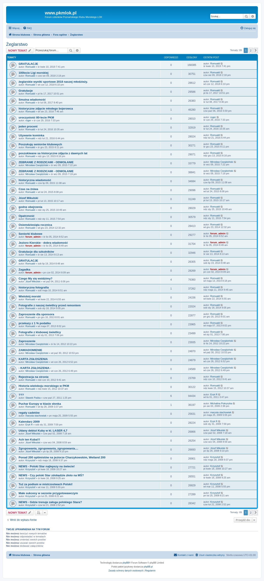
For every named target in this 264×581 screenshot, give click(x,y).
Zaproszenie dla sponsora (36, 314)
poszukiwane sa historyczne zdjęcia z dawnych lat (53, 153)
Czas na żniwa (28, 189)
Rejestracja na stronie (34, 377)
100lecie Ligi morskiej (33, 72)
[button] (256, 50)
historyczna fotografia (34, 287)
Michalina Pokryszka (221, 403)
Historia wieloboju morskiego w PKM (44, 385)
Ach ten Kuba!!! (29, 439)
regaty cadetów (29, 412)
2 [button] (251, 50)
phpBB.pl (148, 567)
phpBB (125, 563)
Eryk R (213, 394)
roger (28, 120)
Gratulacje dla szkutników (36, 251)
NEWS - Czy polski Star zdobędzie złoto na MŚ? (51, 475)
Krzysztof (30, 460)
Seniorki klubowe (30, 233)
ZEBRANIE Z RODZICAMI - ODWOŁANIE (46, 162)
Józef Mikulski (28, 198)
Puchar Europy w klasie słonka (40, 403)
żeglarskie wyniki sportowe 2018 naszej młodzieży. (53, 81)
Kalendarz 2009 (29, 421)
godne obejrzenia (30, 207)
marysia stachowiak (35, 415)
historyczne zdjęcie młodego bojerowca (46, 108)
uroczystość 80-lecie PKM (36, 117)
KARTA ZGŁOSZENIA (33, 359)
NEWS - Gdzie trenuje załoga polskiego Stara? (50, 502)
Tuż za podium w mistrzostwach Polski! (46, 484)
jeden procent (28, 126)
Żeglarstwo (17, 44)
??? (21, 394)
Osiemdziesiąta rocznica (35, 224)
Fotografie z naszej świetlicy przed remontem (50, 305)
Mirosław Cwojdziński (36, 165)
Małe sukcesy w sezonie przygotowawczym (48, 493)
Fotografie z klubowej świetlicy (40, 332)
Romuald (30, 66)
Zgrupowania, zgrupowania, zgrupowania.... (48, 448)
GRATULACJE (28, 63)
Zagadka (24, 269)
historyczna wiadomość (35, 180)
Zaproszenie (27, 341)
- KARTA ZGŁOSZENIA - (35, 368)
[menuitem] (27, 28)
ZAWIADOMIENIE (30, 350)
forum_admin (33, 236)
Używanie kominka (31, 135)
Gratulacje (26, 90)
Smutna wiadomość (32, 99)
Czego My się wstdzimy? (35, 278)
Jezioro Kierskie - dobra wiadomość (43, 242)
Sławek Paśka (32, 397)
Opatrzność (27, 216)
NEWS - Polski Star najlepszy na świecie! (47, 466)
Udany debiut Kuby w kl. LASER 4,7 (43, 430)
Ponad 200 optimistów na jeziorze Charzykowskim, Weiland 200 (62, 457)
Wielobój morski (30, 296)
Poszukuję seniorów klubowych (40, 144)
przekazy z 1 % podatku (35, 323)
